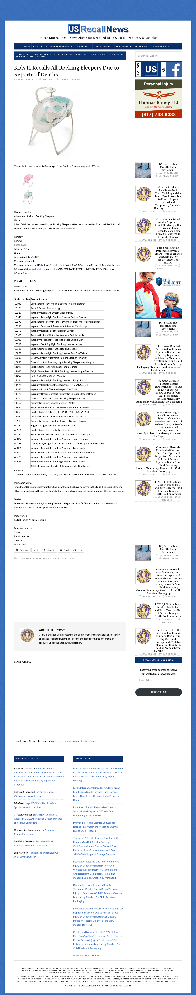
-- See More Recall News (86, 955)
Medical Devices (102, 46)
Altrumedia (93, 986)
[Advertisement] (98, 10)
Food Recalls (122, 46)
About (36, 46)
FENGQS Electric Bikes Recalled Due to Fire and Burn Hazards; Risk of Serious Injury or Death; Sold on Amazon (168, 487)
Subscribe (159, 692)
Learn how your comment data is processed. (78, 740)
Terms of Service (112, 986)
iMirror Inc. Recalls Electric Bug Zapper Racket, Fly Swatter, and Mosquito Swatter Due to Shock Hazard (95, 826)
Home (27, 46)
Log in (127, 986)
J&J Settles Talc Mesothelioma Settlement (168, 167)
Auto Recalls (141, 46)
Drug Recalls (82, 46)
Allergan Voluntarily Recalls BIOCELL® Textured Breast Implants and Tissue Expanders (38, 818)
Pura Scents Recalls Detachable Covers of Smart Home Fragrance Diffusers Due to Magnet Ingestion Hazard (168, 255)
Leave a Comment (70, 79)
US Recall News (98, 29)
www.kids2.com (37, 269)
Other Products (161, 46)
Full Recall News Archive (57, 46)
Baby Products (42, 558)
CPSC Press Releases (63, 558)
